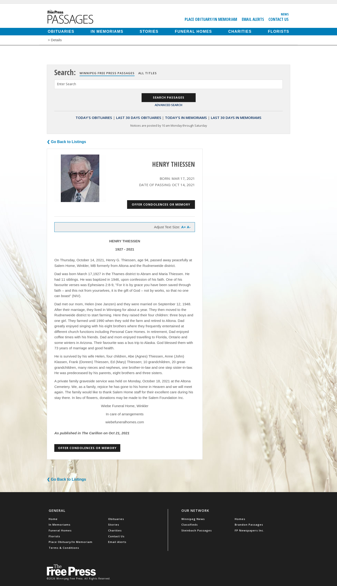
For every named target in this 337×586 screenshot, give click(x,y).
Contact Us (278, 19)
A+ (183, 227)
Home (53, 519)
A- (188, 227)
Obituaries (61, 31)
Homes (240, 519)
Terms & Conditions (64, 547)
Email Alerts (253, 19)
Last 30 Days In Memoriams (236, 117)
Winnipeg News (193, 519)
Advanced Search (168, 105)
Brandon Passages (249, 524)
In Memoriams (107, 31)
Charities (240, 31)
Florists (278, 31)
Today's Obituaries (94, 117)
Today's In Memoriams (186, 117)
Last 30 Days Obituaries (138, 117)
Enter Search (66, 84)
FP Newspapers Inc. (249, 530)
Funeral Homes (193, 31)
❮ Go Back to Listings (66, 142)
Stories (149, 31)
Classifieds (189, 524)
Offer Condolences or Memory (161, 204)
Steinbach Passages (196, 530)
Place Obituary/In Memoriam (211, 19)
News (285, 14)
